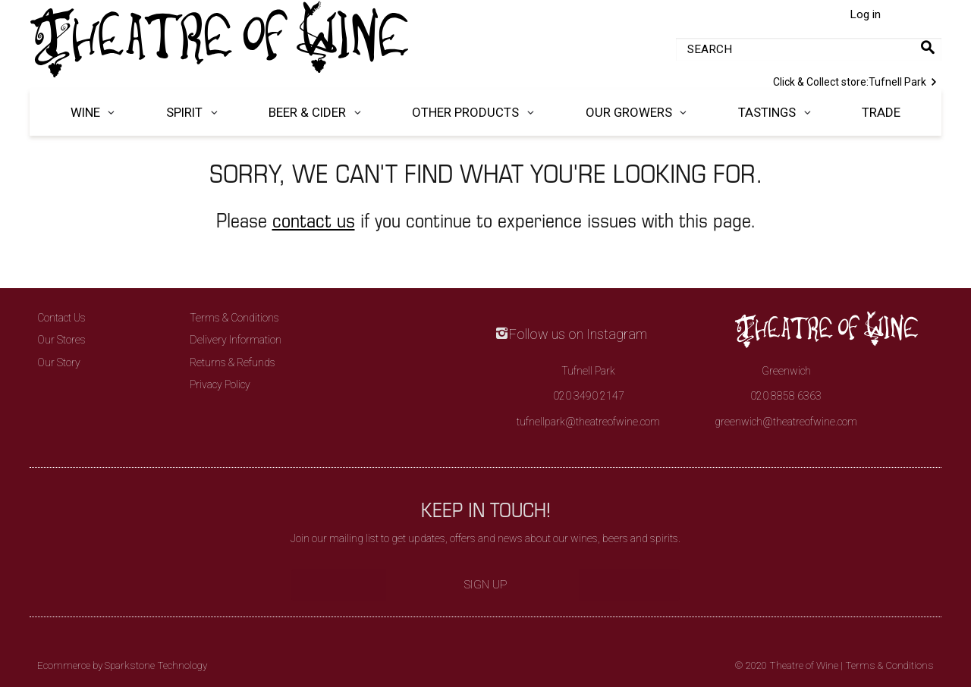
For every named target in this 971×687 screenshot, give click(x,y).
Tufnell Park (857, 80)
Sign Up (485, 584)
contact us (313, 219)
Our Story (58, 362)
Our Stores (61, 340)
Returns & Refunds (232, 362)
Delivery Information (235, 340)
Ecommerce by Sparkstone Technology (122, 665)
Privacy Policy (220, 384)
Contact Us (61, 318)
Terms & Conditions (234, 318)
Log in (865, 14)
